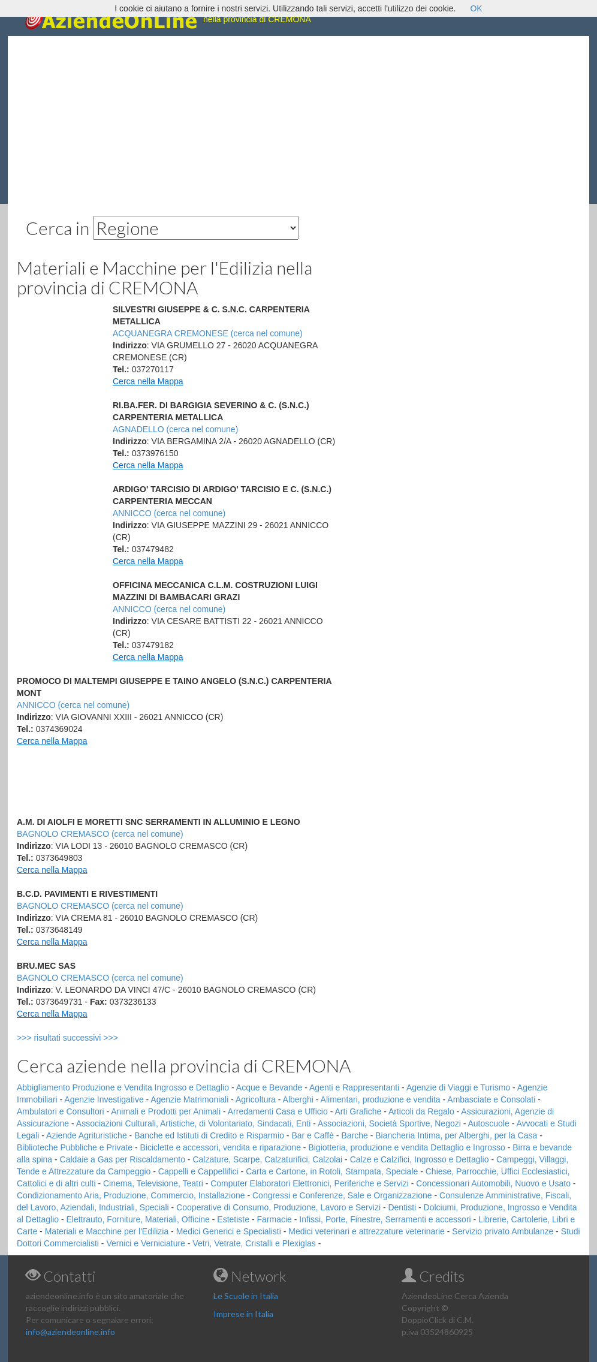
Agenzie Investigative (103, 1099)
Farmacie (274, 1219)
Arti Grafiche (357, 1111)
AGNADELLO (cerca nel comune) (175, 429)
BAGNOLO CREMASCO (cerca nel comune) (100, 834)
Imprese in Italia (243, 1314)
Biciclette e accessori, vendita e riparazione (220, 1147)
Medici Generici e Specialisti (228, 1231)
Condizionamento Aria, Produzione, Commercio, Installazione (131, 1195)
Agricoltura (256, 1099)
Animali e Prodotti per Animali (166, 1111)
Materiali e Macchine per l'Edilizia (107, 1231)
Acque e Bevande (269, 1087)
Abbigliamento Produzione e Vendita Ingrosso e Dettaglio (123, 1087)
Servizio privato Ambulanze (502, 1231)
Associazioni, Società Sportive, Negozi (389, 1123)
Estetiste (233, 1219)
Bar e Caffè (312, 1135)
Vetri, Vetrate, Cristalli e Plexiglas (253, 1243)
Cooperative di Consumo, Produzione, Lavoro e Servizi (278, 1207)
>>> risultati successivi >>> (87, 1037)
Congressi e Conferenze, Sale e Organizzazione (342, 1195)
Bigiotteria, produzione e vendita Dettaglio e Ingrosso (406, 1147)
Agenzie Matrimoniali (189, 1099)
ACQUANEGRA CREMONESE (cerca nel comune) (208, 333)
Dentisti (402, 1207)
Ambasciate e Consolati (491, 1099)
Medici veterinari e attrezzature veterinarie (366, 1231)
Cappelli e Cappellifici (198, 1171)
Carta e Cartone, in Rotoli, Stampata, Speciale (332, 1171)
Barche (354, 1135)
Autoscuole (488, 1123)
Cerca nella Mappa (148, 381)
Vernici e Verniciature (145, 1243)
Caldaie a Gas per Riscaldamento (122, 1159)
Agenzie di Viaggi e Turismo (458, 1087)
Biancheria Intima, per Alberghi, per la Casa (456, 1135)
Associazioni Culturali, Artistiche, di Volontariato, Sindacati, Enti (193, 1123)
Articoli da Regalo (421, 1111)
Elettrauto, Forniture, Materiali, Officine (138, 1219)
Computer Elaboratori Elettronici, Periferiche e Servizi (309, 1183)
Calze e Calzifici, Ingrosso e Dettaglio (419, 1159)
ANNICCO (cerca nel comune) (169, 513)
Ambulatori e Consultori (60, 1111)
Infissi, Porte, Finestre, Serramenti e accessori (385, 1219)
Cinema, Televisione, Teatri (153, 1183)
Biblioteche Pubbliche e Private (74, 1147)
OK (476, 8)
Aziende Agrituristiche (86, 1135)
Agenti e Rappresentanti (354, 1087)
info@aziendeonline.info (70, 1332)
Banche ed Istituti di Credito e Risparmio (209, 1135)
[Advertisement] (298, 120)
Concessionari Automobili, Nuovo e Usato (493, 1183)
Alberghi (298, 1099)
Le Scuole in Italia (245, 1296)
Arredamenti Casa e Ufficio (278, 1111)
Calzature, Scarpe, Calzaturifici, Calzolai (267, 1159)
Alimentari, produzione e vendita (381, 1099)
